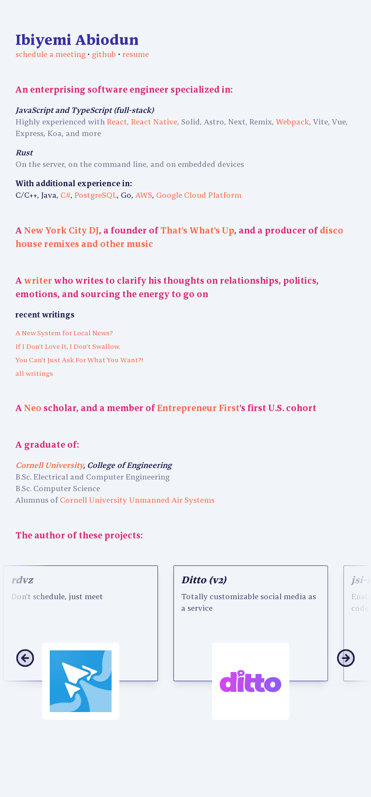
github (104, 54)
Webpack (292, 121)
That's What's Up (197, 230)
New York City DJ (61, 230)
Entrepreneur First (198, 407)
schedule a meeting (51, 54)
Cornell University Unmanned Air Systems (137, 500)
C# (65, 195)
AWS (143, 195)
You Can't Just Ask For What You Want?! (79, 360)
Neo (33, 407)
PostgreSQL (95, 195)
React (117, 121)
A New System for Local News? (64, 333)
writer (38, 280)
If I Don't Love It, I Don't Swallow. (67, 346)
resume (135, 54)
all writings (34, 373)
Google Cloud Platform (199, 195)
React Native (154, 121)
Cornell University (49, 465)
